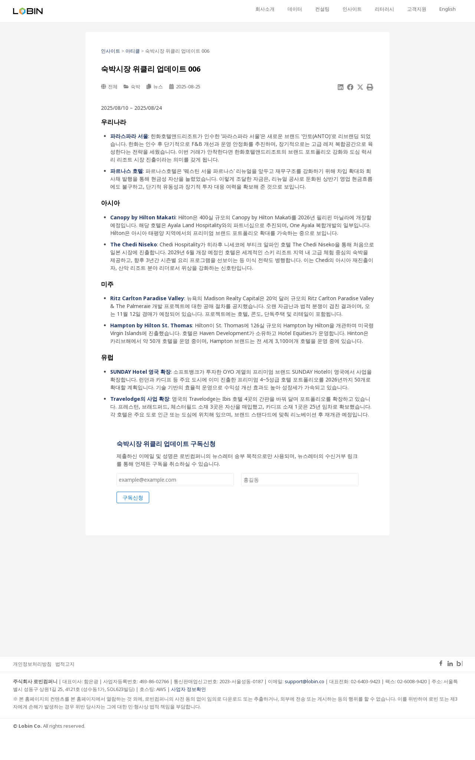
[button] (341, 87)
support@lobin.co (304, 707)
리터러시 (398, 9)
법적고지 (65, 690)
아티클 (132, 51)
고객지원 (425, 9)
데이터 (325, 9)
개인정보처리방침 (32, 690)
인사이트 (371, 9)
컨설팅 (347, 9)
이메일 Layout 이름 (140, 442)
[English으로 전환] (450, 9)
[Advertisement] (237, 621)
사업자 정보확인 (188, 715)
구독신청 (132, 523)
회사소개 (301, 9)
